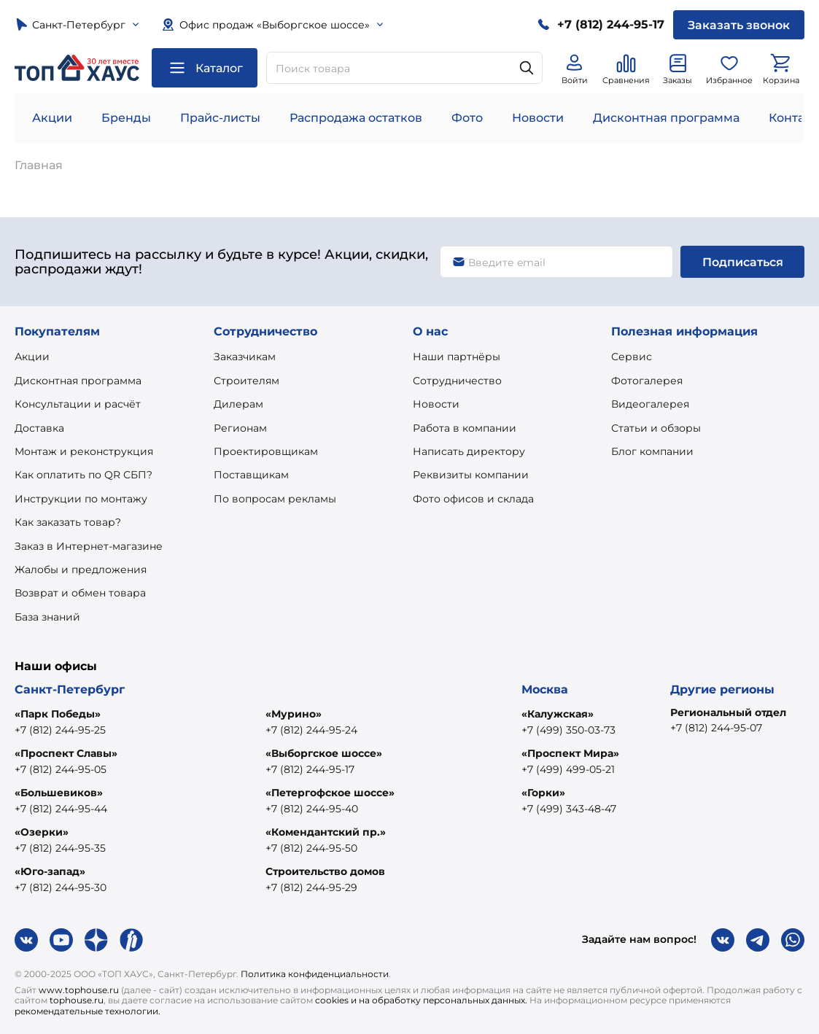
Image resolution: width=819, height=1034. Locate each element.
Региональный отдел (728, 712)
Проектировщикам (266, 451)
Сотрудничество (457, 380)
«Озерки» (42, 832)
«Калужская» (557, 713)
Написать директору (469, 451)
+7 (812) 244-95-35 (60, 848)
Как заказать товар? (68, 522)
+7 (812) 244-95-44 (61, 808)
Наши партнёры (456, 356)
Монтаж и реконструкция (84, 451)
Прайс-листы (220, 118)
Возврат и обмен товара (80, 592)
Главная (39, 165)
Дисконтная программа (666, 118)
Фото (467, 118)
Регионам (240, 428)
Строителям (246, 380)
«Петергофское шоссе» (330, 792)
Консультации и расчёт (78, 404)
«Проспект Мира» (570, 753)
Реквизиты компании (471, 474)
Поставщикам (251, 474)
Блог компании (652, 451)
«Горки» (543, 792)
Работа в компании (464, 428)
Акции (52, 118)
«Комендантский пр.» (325, 832)
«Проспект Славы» (66, 753)
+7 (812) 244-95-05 (60, 769)
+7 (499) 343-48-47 (568, 808)
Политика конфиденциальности (315, 973)
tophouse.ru (77, 1000)
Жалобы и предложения (81, 569)
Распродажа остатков (356, 118)
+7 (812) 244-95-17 (309, 769)
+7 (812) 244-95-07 (716, 727)
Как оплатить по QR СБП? (83, 474)
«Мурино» (293, 713)
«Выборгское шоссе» (323, 753)
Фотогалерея (647, 380)
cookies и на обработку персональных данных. (421, 1000)
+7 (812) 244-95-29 (311, 887)
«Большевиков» (59, 792)
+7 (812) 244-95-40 (311, 808)
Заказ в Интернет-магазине (89, 546)
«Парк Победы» (58, 713)
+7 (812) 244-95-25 (60, 729)
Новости (538, 118)
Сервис (631, 356)
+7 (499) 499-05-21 (568, 769)
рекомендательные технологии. (87, 1011)
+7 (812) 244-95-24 (311, 729)
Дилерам (238, 404)
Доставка (39, 428)
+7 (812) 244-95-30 (60, 887)
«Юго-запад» (50, 871)
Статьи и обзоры (656, 428)
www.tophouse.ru (79, 989)
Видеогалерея (650, 404)
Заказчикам (245, 356)
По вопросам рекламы (275, 498)
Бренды (126, 118)
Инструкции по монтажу (81, 498)
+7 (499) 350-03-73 (568, 729)
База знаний (47, 616)
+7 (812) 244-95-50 (311, 848)
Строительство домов (325, 871)
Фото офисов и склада (473, 498)
